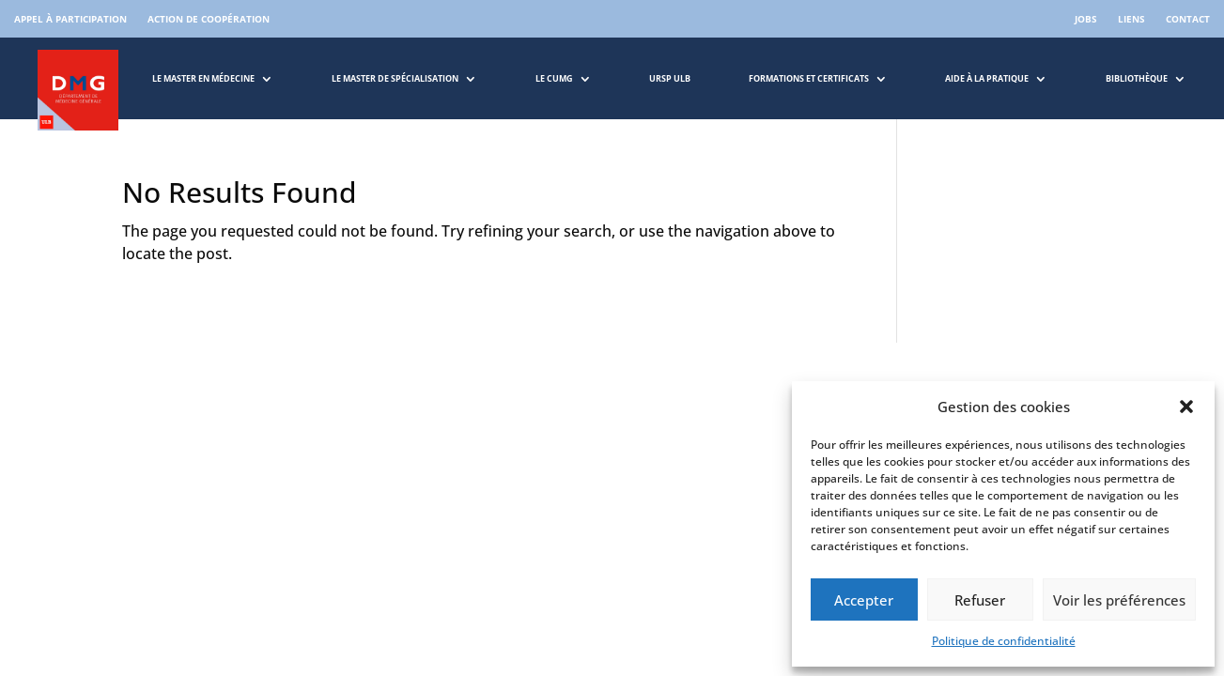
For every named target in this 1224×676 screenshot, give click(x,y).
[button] (1186, 406)
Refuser (979, 600)
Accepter (863, 600)
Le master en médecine (203, 78)
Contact (1188, 18)
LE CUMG (554, 78)
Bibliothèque (1137, 78)
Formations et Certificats (809, 78)
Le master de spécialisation (395, 78)
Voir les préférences (1119, 600)
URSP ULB (669, 78)
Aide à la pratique (987, 78)
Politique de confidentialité (1004, 641)
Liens (1131, 18)
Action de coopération (208, 18)
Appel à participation (70, 18)
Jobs (1086, 18)
